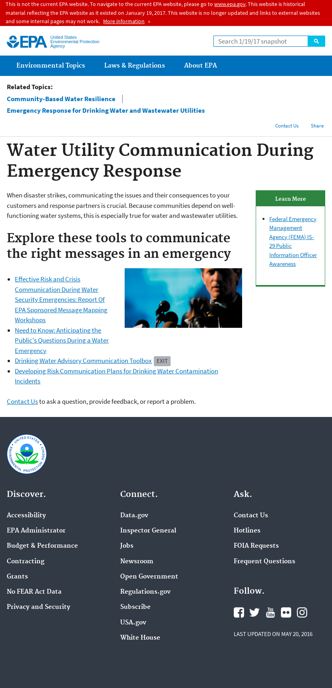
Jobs (126, 546)
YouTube (270, 612)
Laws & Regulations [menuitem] (134, 66)
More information (124, 21)
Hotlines (247, 530)
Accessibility (26, 515)
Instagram (302, 612)
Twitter (254, 612)
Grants (17, 576)
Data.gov (134, 515)
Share (317, 125)
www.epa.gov (229, 4)
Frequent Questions (264, 561)
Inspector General (148, 530)
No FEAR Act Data (34, 592)
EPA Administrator (36, 530)
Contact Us (286, 125)
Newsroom (136, 561)
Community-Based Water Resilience (61, 99)
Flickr (286, 612)
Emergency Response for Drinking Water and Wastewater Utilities (106, 110)
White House (140, 638)
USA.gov (133, 622)
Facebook (239, 612)
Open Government (149, 576)
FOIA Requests (256, 546)
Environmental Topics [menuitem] (50, 66)
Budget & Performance (42, 546)
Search (316, 41)
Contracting (25, 561)
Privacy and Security (38, 607)
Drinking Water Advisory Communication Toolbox (83, 360)
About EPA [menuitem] (200, 66)
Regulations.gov (145, 592)
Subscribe (135, 607)
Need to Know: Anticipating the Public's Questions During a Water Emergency (62, 340)
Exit (162, 361)
